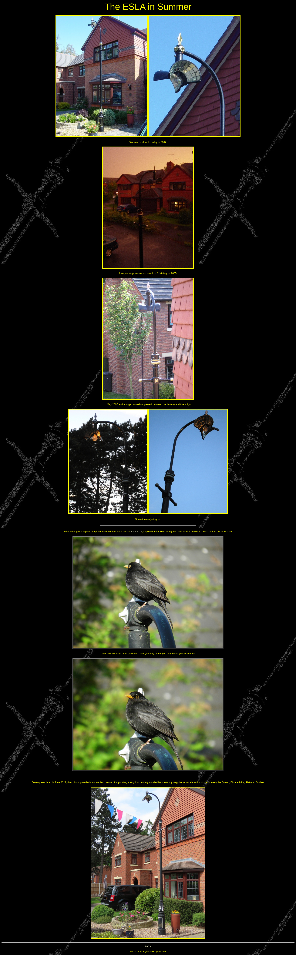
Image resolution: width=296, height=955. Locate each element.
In (65, 531)
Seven (35, 782)
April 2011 (136, 531)
